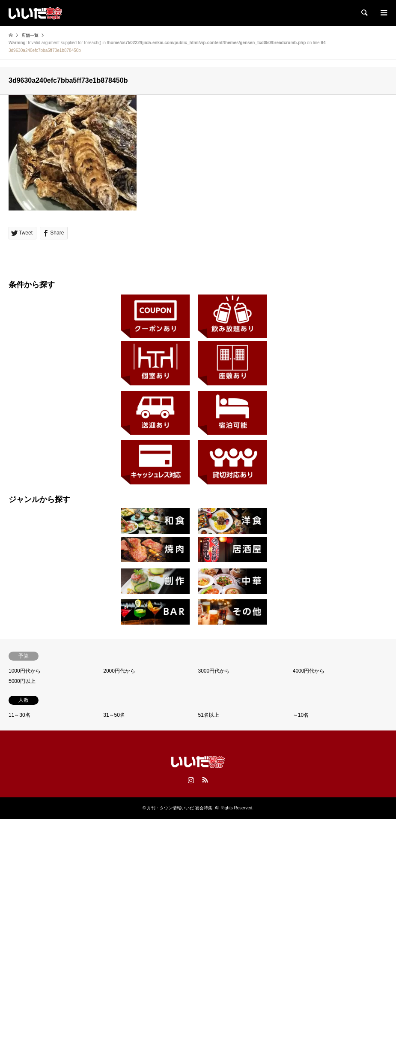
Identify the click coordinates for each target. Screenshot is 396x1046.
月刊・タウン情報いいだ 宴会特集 (179, 808)
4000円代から (309, 671)
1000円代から (25, 671)
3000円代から (214, 671)
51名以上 (208, 715)
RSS (205, 780)
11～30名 (19, 715)
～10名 (301, 715)
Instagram (191, 780)
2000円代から (119, 671)
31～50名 (114, 715)
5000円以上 (22, 681)
